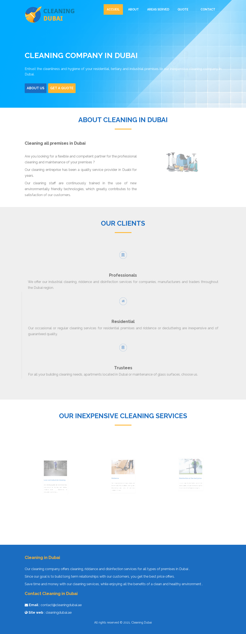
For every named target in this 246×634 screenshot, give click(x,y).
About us (37, 88)
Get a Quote (63, 88)
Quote (183, 9)
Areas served (158, 9)
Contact (208, 9)
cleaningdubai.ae (59, 613)
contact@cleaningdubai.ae (61, 605)
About (133, 9)
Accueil (113, 9)
